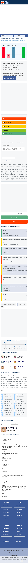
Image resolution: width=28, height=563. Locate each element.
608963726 (19, 535)
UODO (10, 180)
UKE (7, 180)
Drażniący (7, 122)
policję (17, 180)
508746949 (6, 535)
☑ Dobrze (14, 217)
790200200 (6, 528)
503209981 (6, 506)
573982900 (4, 449)
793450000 (19, 506)
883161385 (4, 482)
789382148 (4, 441)
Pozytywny (7, 133)
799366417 (19, 532)
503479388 (4, 460)
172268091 (6, 516)
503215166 (19, 528)
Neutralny (7, 126)
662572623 (4, 491)
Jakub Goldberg (14, 424)
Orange (25, 385)
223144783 (19, 519)
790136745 (19, 516)
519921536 (6, 532)
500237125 (4, 466)
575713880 (4, 477)
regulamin (5, 145)
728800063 (6, 541)
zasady (22, 142)
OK (22, 561)
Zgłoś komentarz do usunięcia (8, 304)
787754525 (19, 512)
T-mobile (7, 387)
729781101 (6, 538)
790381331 (4, 455)
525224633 (6, 512)
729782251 (19, 538)
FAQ (2, 306)
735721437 (4, 496)
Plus (2, 387)
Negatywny (7, 119)
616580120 (6, 519)
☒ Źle (14, 222)
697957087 (4, 471)
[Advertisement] (14, 19)
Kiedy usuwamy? (22, 304)
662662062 (6, 509)
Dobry (5, 130)
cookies (10, 557)
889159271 (19, 541)
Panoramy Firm (11, 383)
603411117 (19, 509)
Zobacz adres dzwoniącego (9, 78)
